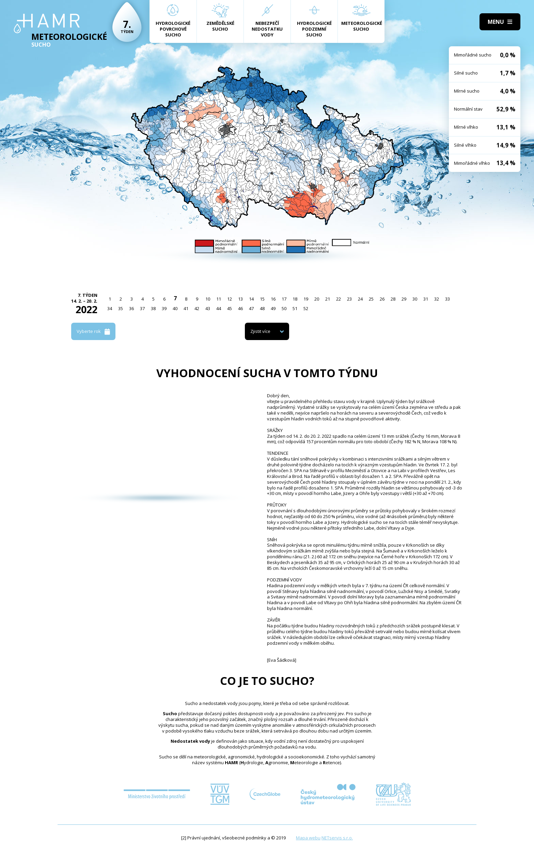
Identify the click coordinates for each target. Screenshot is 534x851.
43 (207, 308)
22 (338, 299)
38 (153, 308)
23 (349, 299)
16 (273, 299)
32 (436, 299)
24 (360, 299)
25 (371, 299)
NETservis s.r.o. (337, 838)
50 (284, 308)
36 (131, 308)
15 (262, 299)
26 (382, 299)
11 (218, 299)
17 (284, 299)
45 (229, 308)
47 (251, 308)
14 (251, 299)
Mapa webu (308, 838)
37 (142, 308)
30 (414, 299)
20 (316, 299)
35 (120, 308)
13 (240, 299)
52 (305, 308)
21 (327, 299)
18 (295, 299)
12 (229, 299)
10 (207, 299)
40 (175, 308)
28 (393, 299)
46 (240, 308)
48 (262, 308)
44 (218, 308)
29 (404, 299)
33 (447, 299)
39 (164, 308)
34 (109, 308)
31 (425, 299)
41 (186, 308)
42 (196, 308)
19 (305, 299)
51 (295, 308)
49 (273, 308)
